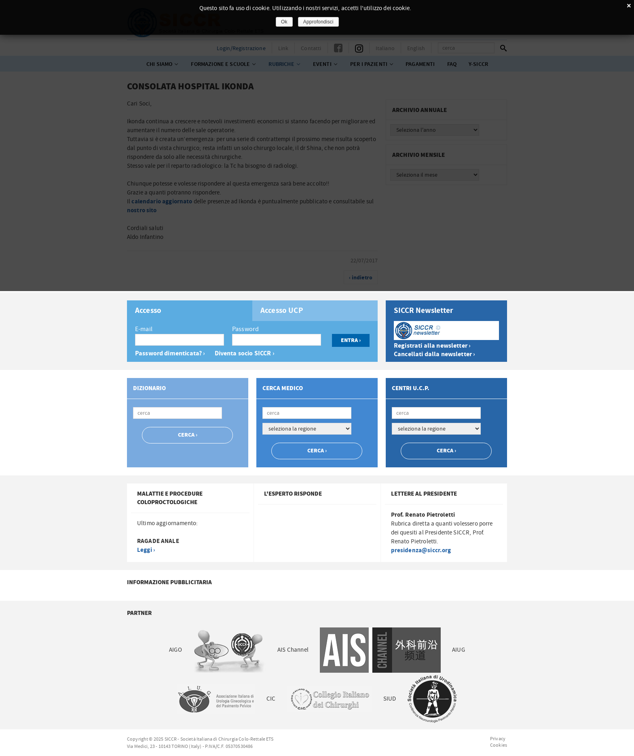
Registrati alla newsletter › (432, 346)
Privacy (497, 738)
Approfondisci (318, 22)
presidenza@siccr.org (421, 550)
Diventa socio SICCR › (245, 353)
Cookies (498, 745)
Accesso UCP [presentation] (281, 311)
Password (245, 329)
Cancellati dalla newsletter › (434, 354)
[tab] (189, 310)
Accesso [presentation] (148, 311)
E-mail (143, 329)
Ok (284, 22)
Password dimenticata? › (170, 353)
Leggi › (146, 550)
